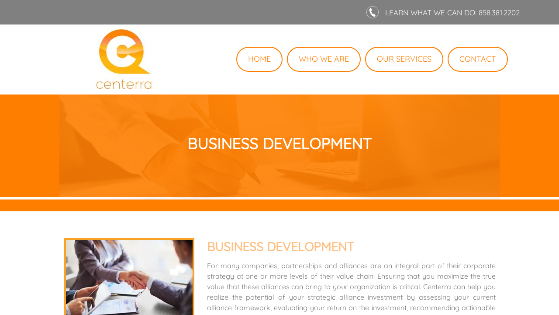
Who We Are (324, 59)
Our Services (404, 59)
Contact (477, 59)
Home (259, 59)
